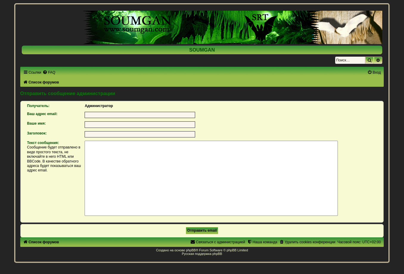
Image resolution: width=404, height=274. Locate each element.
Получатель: (38, 106)
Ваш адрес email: (42, 114)
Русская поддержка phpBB (202, 254)
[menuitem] (49, 72)
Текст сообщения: (43, 143)
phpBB (191, 250)
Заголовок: (37, 133)
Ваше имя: (36, 123)
